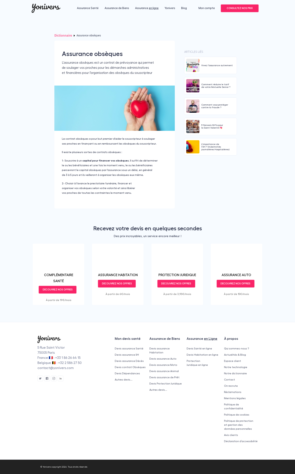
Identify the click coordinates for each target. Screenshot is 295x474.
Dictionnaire (63, 36)
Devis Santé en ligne (199, 348)
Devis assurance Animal (164, 371)
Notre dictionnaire (235, 373)
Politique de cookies (236, 414)
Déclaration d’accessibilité (241, 441)
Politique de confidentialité (233, 406)
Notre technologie (235, 367)
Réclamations (232, 392)
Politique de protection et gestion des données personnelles (238, 425)
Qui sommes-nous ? (236, 348)
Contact (229, 379)
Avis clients (231, 435)
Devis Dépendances (127, 373)
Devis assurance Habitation (159, 350)
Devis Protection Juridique (165, 383)
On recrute (231, 385)
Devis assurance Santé (129, 348)
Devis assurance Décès (129, 361)
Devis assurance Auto (162, 358)
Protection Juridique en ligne (197, 363)
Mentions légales (235, 398)
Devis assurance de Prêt (164, 377)
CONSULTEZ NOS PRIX (240, 8)
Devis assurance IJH (127, 354)
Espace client (232, 361)
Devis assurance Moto (163, 365)
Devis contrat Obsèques (130, 367)
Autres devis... (123, 379)
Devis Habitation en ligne (202, 354)
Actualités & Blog (235, 354)
